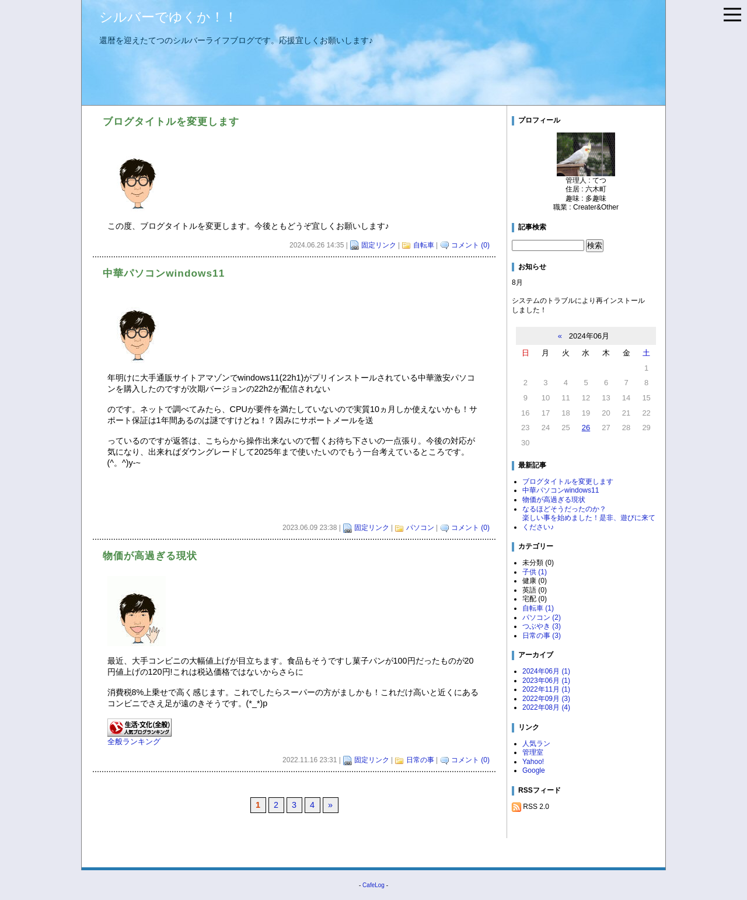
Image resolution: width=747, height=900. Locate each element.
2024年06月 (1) (546, 671)
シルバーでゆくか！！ (168, 17)
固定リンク (378, 245)
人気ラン (536, 743)
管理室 (532, 752)
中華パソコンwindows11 (560, 490)
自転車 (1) (538, 608)
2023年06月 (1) (546, 680)
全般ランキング (133, 741)
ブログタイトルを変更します (567, 481)
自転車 (423, 245)
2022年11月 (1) (546, 689)
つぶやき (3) (541, 626)
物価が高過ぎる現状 (553, 500)
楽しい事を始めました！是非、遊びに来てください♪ (588, 522)
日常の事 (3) (541, 636)
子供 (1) (534, 572)
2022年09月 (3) (546, 699)
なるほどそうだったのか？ (564, 509)
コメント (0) (470, 245)
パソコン (420, 528)
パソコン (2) (541, 617)
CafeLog (373, 885)
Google (533, 770)
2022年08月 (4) (546, 707)
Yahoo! (533, 762)
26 (586, 427)
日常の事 (420, 760)
